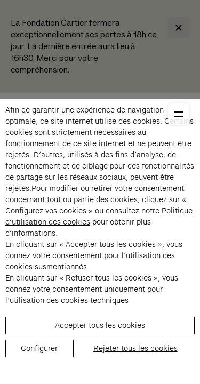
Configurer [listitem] (39, 348)
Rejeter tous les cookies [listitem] (135, 348)
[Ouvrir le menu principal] (178, 114)
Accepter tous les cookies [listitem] (100, 325)
